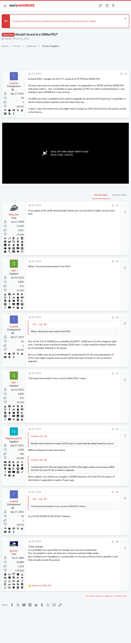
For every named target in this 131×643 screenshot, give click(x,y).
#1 (126, 73)
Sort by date (100, 194)
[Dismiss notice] (125, 19)
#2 (117, 205)
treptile (8, 38)
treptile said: (37, 436)
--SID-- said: (37, 324)
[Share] (121, 73)
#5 (117, 373)
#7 (117, 492)
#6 (117, 429)
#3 (117, 261)
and (41, 585)
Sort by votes (119, 194)
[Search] (126, 6)
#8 (117, 541)
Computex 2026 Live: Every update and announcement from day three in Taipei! (54, 21)
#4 (117, 317)
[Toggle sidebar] (120, 6)
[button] (5, 6)
